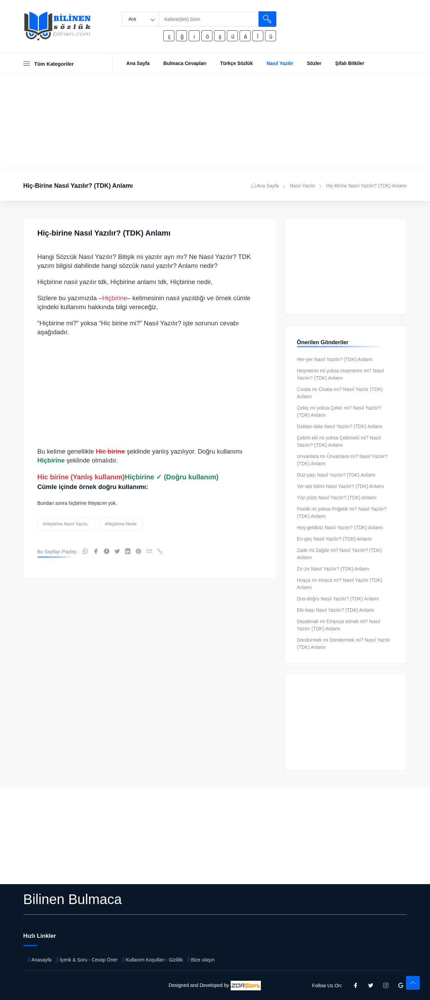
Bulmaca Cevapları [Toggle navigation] (184, 63)
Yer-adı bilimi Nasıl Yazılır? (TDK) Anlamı (340, 486)
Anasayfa (42, 960)
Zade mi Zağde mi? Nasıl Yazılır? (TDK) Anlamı (339, 553)
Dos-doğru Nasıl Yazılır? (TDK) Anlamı (338, 598)
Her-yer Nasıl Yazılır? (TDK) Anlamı (335, 359)
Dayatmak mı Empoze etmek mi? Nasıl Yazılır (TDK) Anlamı (338, 625)
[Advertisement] (215, 122)
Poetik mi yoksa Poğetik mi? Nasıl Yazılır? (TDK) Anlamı (342, 512)
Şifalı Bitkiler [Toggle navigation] (349, 63)
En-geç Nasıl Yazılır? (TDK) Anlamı (334, 539)
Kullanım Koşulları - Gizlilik (154, 960)
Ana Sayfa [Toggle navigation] (138, 63)
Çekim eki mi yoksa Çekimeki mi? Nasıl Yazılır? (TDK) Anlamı (339, 441)
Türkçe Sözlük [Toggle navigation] (236, 63)
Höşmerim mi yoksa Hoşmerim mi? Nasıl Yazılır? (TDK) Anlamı (340, 374)
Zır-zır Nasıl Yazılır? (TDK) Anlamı (333, 569)
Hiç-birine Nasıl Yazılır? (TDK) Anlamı (104, 233)
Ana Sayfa (265, 185)
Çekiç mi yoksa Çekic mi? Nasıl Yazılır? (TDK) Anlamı (339, 411)
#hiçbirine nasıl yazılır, (66, 523)
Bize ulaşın (202, 960)
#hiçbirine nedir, (121, 523)
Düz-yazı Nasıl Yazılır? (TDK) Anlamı (336, 475)
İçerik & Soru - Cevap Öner (89, 960)
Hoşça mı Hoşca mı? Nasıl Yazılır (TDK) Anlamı (340, 583)
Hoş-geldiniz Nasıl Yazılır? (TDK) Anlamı (340, 527)
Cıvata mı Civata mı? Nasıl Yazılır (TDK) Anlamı (340, 393)
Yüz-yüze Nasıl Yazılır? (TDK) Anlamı (337, 497)
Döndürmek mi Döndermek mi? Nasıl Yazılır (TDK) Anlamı (343, 643)
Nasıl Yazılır (302, 185)
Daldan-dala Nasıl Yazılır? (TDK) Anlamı (340, 426)
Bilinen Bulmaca (72, 899)
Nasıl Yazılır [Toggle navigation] (279, 63)
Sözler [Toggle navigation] (314, 63)
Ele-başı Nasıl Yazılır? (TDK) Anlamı (335, 610)
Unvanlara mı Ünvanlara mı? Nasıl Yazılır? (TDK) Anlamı (342, 460)
